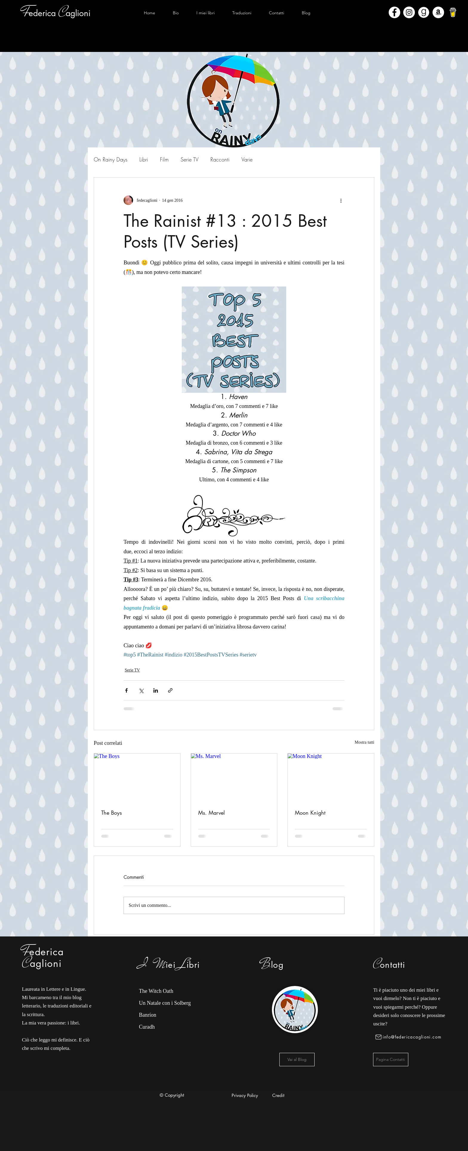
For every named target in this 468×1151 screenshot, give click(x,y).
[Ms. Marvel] (234, 778)
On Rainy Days (110, 159)
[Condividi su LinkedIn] (155, 690)
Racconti (220, 159)
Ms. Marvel (211, 812)
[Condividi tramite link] (170, 690)
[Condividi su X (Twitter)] (141, 690)
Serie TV (189, 159)
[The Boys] (137, 778)
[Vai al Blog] (297, 1059)
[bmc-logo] (453, 12)
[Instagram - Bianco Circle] (409, 12)
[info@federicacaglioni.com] (409, 1037)
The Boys (111, 812)
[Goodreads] (423, 12)
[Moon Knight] (331, 778)
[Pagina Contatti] (390, 1059)
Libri (143, 159)
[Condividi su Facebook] (126, 690)
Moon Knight (310, 812)
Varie (247, 159)
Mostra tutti (364, 742)
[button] (205, 12)
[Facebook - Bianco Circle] (394, 12)
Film (164, 159)
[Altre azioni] (340, 200)
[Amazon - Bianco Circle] (438, 12)
